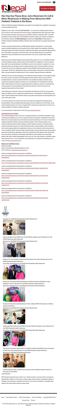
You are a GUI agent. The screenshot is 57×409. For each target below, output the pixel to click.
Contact (33, 400)
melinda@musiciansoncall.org (19, 150)
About (2, 397)
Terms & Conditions (37, 397)
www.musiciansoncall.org (33, 110)
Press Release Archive (11, 397)
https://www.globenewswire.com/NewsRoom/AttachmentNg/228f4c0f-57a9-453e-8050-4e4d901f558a (28, 163)
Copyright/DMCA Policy (49, 397)
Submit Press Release (24, 397)
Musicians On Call (23, 34)
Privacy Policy (25, 400)
